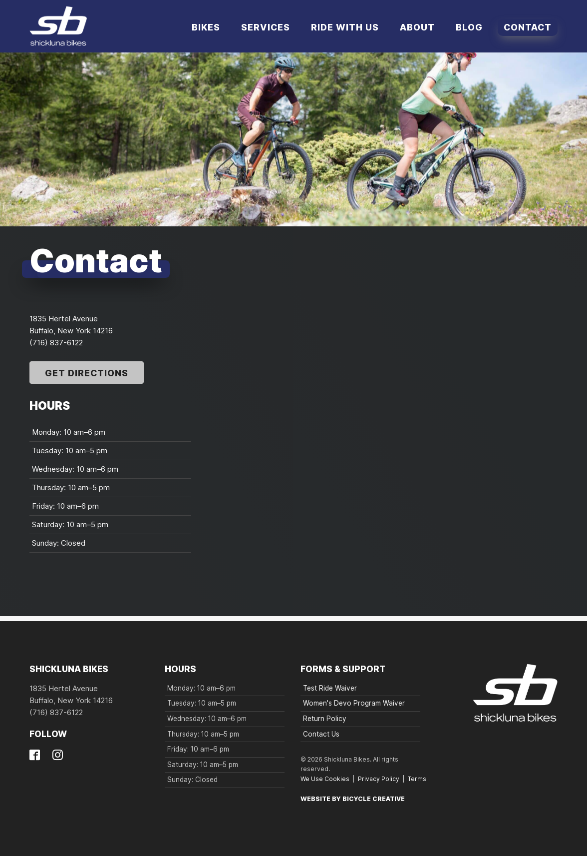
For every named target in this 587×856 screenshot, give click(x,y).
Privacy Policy (378, 779)
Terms (417, 779)
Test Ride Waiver (330, 688)
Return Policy (324, 719)
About (417, 27)
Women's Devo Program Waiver (354, 703)
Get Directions (86, 373)
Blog (469, 27)
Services (265, 27)
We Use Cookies (324, 779)
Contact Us (321, 734)
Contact (528, 27)
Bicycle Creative (373, 799)
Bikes (206, 27)
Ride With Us (345, 27)
